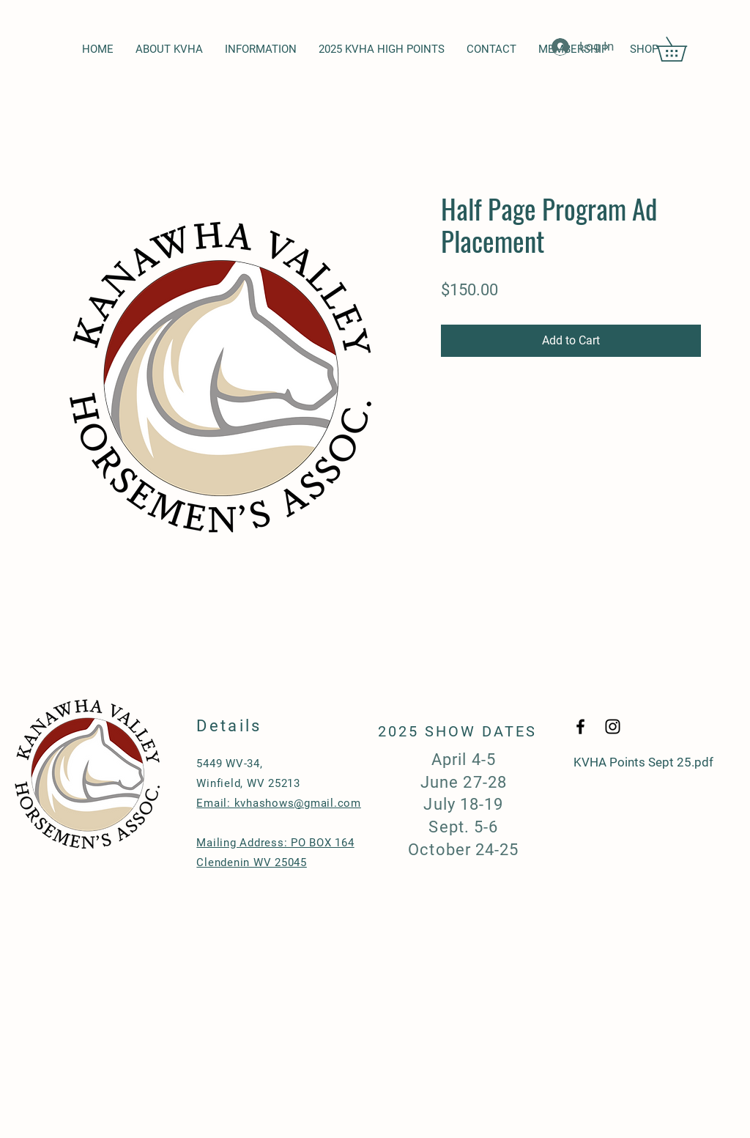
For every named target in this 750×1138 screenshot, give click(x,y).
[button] (683, 49)
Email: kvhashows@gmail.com (278, 803)
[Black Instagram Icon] (613, 726)
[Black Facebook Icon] (580, 726)
